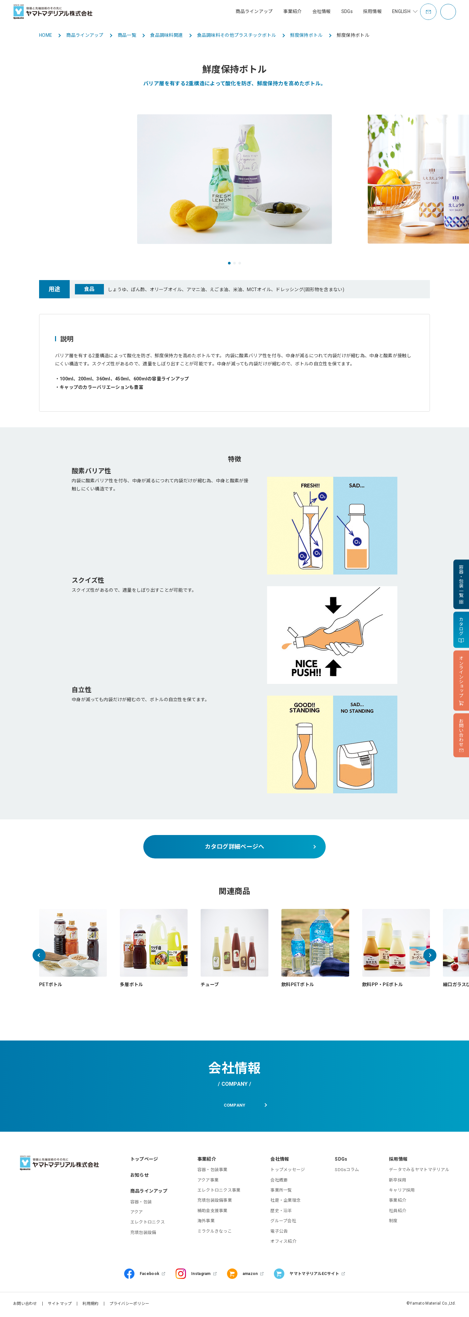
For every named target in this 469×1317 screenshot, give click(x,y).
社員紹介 (397, 1212)
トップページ (144, 1161)
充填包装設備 (143, 1234)
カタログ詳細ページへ (234, 846)
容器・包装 (141, 1203)
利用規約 (90, 1306)
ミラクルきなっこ (214, 1232)
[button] (229, 263)
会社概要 (279, 1181)
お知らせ (139, 1177)
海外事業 (206, 1222)
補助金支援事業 (212, 1212)
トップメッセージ (287, 1171)
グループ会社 (283, 1222)
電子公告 (279, 1232)
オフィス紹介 (283, 1243)
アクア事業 (208, 1181)
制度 (393, 1222)
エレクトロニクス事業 (219, 1192)
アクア (136, 1213)
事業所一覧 (281, 1192)
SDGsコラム (347, 1171)
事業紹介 (397, 1202)
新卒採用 (397, 1181)
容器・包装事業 (212, 1171)
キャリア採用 (402, 1192)
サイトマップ (60, 1306)
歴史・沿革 (281, 1212)
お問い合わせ (25, 1306)
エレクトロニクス (147, 1224)
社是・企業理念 (285, 1202)
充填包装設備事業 (214, 1202)
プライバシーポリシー (129, 1306)
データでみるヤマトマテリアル (419, 1171)
